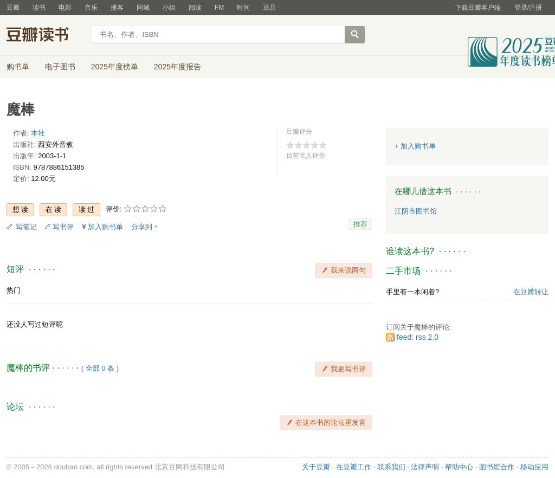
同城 (143, 7)
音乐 (91, 7)
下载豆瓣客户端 (478, 7)
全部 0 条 (100, 368)
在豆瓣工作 (353, 467)
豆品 (269, 7)
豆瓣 (13, 7)
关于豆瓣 (316, 467)
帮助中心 (459, 467)
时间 (243, 7)
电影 (65, 7)
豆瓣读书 (46, 36)
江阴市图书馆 (416, 211)
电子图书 (60, 66)
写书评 (63, 227)
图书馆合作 (496, 467)
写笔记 (26, 227)
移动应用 (534, 467)
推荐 (360, 224)
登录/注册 (528, 7)
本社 (38, 133)
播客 (117, 7)
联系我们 (391, 467)
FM (219, 7)
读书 (39, 7)
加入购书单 (105, 227)
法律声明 (425, 467)
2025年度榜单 (114, 66)
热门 (14, 290)
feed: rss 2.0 (417, 337)
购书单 (18, 66)
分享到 (141, 227)
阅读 (195, 7)
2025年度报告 (177, 66)
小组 (169, 7)
